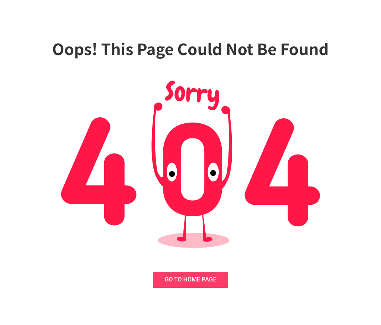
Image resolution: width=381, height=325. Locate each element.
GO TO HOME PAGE (191, 279)
